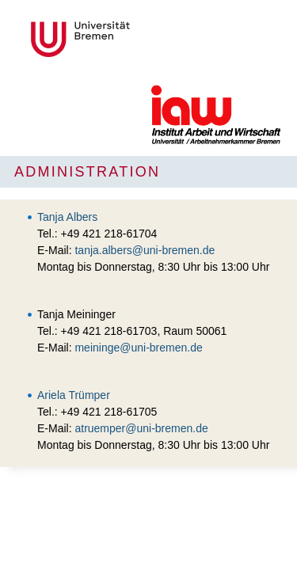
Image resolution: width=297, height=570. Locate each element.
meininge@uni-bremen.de (138, 347)
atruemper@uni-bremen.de (141, 428)
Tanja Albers (67, 217)
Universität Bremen (133, 39)
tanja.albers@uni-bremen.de (144, 250)
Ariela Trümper (73, 395)
